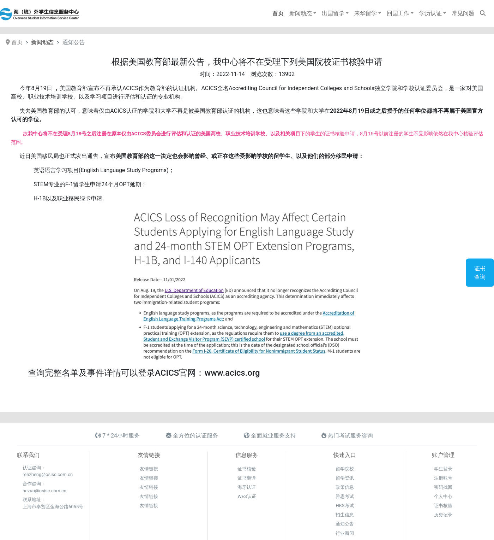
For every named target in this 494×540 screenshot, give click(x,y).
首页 (14, 42)
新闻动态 (42, 42)
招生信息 (345, 514)
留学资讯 (345, 478)
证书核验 (246, 468)
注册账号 (443, 478)
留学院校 (345, 468)
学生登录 (443, 468)
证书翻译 (246, 478)
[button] (303, 13)
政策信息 (345, 487)
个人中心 (443, 496)
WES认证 (246, 496)
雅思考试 (345, 496)
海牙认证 (246, 487)
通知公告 (345, 524)
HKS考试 (345, 505)
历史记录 (443, 514)
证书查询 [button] (480, 272)
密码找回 (443, 487)
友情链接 (149, 468)
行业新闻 (345, 533)
